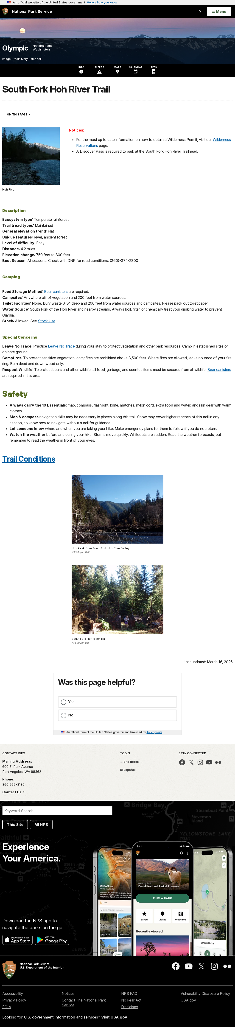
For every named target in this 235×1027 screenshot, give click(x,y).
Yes (71, 701)
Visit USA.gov (114, 1017)
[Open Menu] (219, 12)
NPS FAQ (129, 993)
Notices (68, 993)
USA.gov (188, 1000)
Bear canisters (56, 291)
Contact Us (12, 792)
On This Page (27, 114)
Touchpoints (154, 732)
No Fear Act (131, 1000)
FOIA (6, 1007)
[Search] (57, 810)
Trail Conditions (28, 458)
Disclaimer (129, 1007)
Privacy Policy (14, 1000)
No (70, 715)
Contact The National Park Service (84, 1002)
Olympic (15, 48)
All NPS (41, 824)
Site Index (129, 761)
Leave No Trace (61, 346)
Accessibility (12, 993)
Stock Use (46, 321)
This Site (15, 824)
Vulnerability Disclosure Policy (205, 993)
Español (128, 770)
